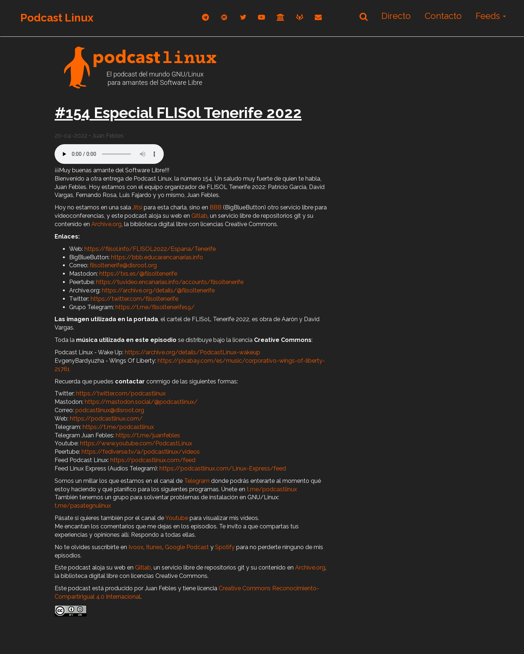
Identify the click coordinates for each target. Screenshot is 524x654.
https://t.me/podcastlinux (118, 426)
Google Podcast (187, 547)
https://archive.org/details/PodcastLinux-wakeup (192, 352)
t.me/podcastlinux (272, 489)
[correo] (318, 17)
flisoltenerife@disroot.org (123, 265)
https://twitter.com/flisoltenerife (134, 298)
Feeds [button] (491, 16)
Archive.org (106, 224)
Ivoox (135, 547)
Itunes (154, 547)
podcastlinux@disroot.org (109, 410)
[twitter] (243, 17)
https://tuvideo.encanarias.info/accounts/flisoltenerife (169, 282)
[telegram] (205, 17)
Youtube (176, 518)
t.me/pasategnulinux (83, 505)
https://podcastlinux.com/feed (152, 460)
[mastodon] (224, 17)
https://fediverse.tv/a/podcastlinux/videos (141, 451)
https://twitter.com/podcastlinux (121, 393)
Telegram (197, 480)
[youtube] (261, 17)
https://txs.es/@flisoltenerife (138, 273)
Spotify (225, 547)
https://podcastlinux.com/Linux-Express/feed (222, 468)
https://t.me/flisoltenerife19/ (155, 307)
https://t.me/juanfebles (148, 435)
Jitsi (137, 207)
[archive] (280, 17)
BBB (216, 207)
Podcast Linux (57, 17)
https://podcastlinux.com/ (106, 418)
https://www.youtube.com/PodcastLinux (136, 443)
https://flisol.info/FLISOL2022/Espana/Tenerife (150, 248)
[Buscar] (363, 16)
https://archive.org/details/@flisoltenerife (158, 290)
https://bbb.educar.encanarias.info (157, 257)
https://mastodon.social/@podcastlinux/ (141, 401)
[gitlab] (300, 17)
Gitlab (199, 215)
